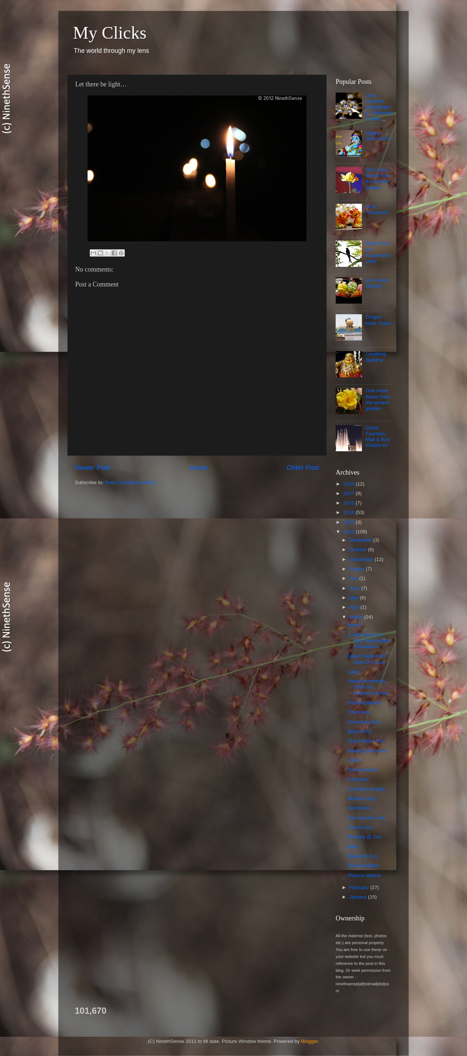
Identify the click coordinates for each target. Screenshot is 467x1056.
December (361, 540)
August (357, 569)
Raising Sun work (367, 750)
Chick (354, 760)
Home (198, 467)
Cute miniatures (377, 209)
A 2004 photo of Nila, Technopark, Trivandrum (369, 640)
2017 (349, 493)
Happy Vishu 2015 (378, 135)
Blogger (309, 1041)
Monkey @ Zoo (365, 836)
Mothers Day (362, 798)
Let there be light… (369, 789)
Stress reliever (363, 865)
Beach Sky (360, 731)
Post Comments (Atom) (130, 482)
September (362, 559)
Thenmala (359, 712)
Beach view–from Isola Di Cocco (367, 659)
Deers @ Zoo (362, 856)
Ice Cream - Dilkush (378, 283)
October (358, 549)
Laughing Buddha (376, 356)
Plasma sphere (364, 875)
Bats (353, 846)
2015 (349, 503)
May (354, 597)
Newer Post (93, 467)
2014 (349, 512)
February (359, 887)
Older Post (303, 467)
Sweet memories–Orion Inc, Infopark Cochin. (368, 686)
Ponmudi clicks (364, 722)
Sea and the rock (366, 818)
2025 (349, 484)
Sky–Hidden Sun (366, 741)
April (354, 607)
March (356, 617)
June (355, 588)
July (354, 578)
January (358, 897)
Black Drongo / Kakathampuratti (378, 252)
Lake (353, 671)
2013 (349, 522)
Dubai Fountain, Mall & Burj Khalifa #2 (377, 436)
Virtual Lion (360, 827)
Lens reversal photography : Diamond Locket (379, 107)
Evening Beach (364, 702)
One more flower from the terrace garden (378, 178)
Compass (358, 779)
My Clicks (109, 32)
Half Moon (359, 808)
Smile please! (363, 769)
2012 (349, 531)
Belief (354, 625)
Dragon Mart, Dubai (378, 320)
